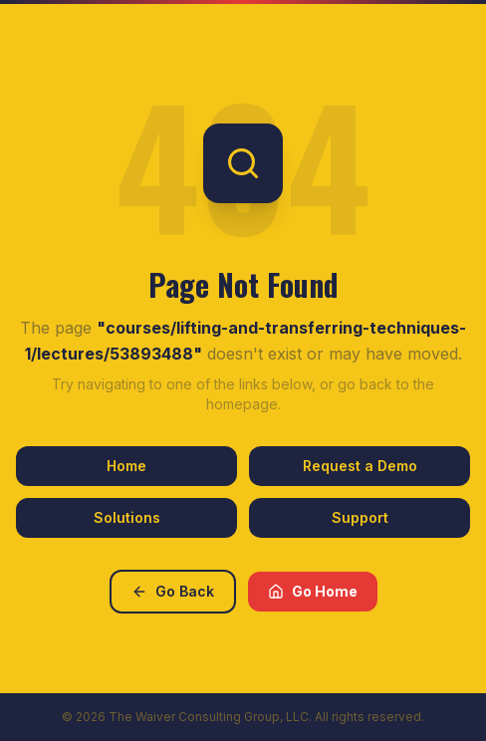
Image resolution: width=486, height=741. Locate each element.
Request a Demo (360, 465)
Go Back (172, 591)
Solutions (127, 517)
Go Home (313, 591)
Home (126, 465)
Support (360, 517)
